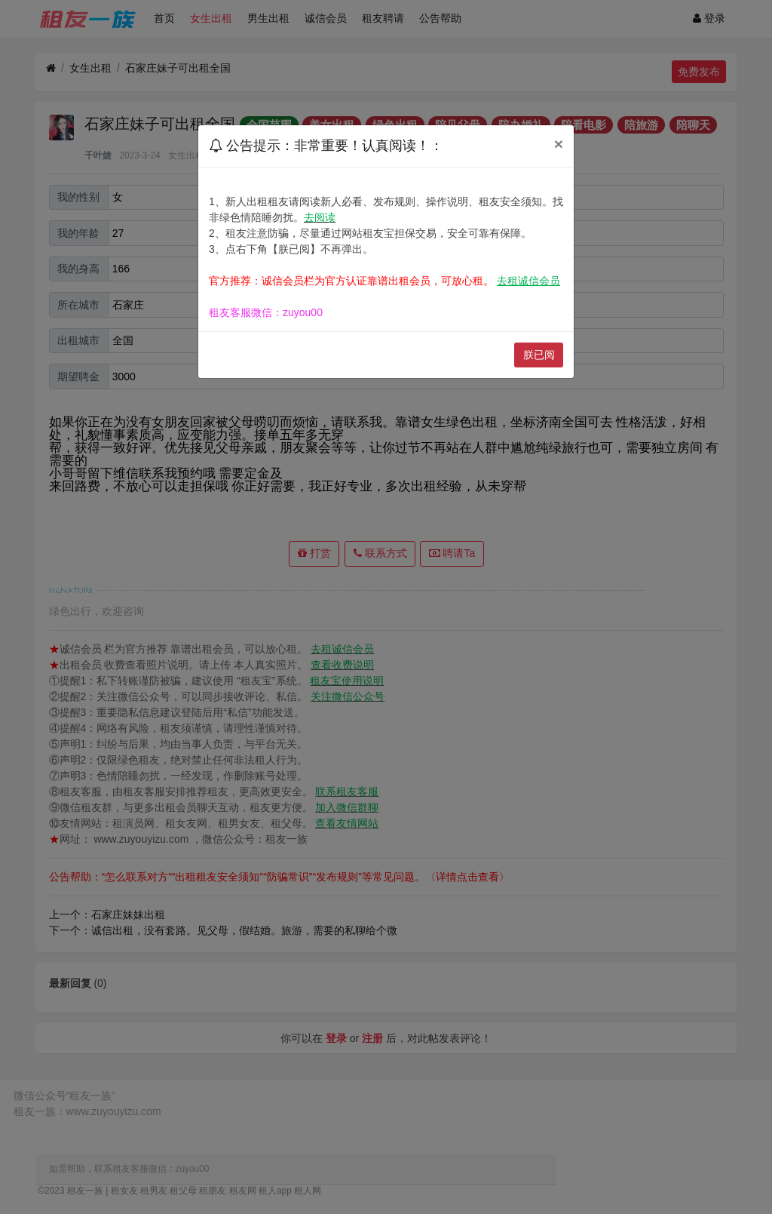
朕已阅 (539, 355)
